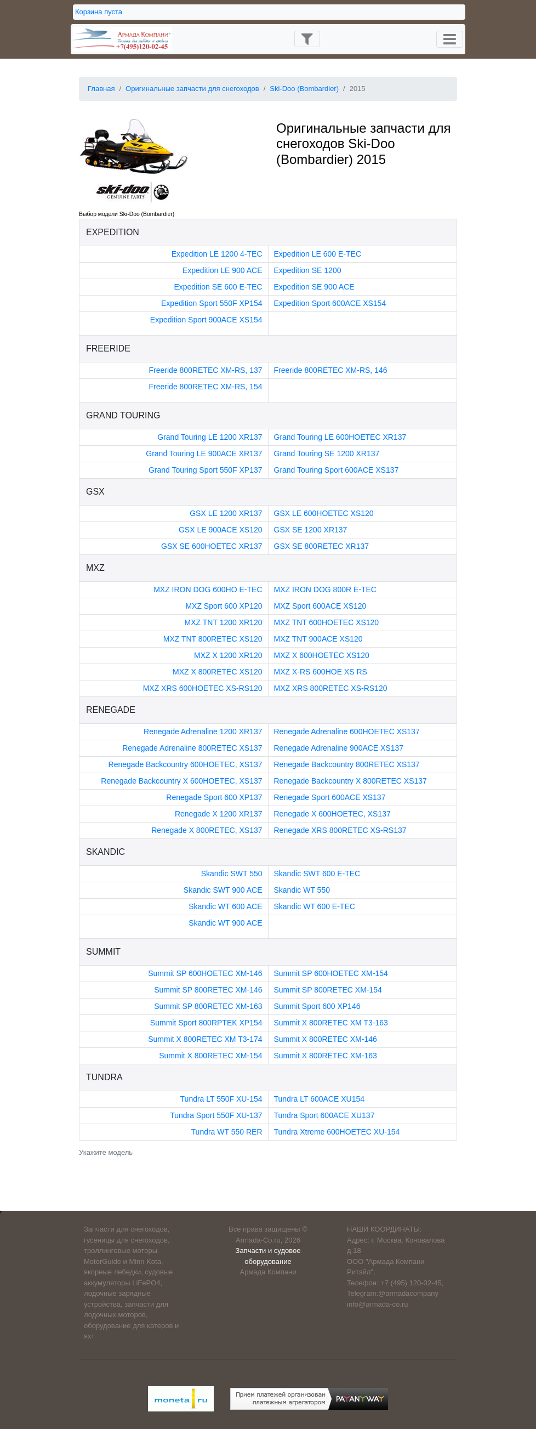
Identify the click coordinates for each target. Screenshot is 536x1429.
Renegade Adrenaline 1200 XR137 (203, 731)
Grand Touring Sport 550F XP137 (206, 470)
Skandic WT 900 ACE (225, 922)
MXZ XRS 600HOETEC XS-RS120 (203, 688)
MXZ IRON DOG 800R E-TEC (325, 589)
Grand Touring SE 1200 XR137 (327, 453)
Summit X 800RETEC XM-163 (325, 1055)
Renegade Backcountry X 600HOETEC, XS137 (181, 780)
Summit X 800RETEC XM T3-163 (331, 1022)
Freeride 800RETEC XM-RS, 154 (206, 386)
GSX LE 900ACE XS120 (221, 529)
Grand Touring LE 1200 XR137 (209, 437)
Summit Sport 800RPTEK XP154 (206, 1022)
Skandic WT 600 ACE (225, 906)
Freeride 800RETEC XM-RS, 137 (206, 370)
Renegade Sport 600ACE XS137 (330, 797)
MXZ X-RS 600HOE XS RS (320, 671)
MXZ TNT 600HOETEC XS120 (326, 622)
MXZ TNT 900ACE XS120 (318, 638)
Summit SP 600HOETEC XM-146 (205, 973)
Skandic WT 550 (302, 890)
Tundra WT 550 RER (227, 1131)
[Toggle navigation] (307, 39)
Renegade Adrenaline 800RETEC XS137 (192, 748)
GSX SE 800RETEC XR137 (321, 546)
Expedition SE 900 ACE (314, 286)
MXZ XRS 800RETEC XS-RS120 (330, 688)
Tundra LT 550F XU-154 (221, 1099)
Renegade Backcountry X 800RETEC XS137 (350, 780)
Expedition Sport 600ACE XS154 (330, 303)
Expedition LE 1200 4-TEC (217, 253)
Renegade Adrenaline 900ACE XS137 (339, 748)
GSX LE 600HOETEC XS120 (324, 513)
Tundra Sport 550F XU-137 (216, 1115)
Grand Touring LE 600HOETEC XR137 (340, 437)
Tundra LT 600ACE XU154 (319, 1099)
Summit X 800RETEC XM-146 (325, 1039)
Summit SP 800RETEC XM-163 (208, 1006)
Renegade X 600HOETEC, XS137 (332, 813)
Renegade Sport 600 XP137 (214, 797)
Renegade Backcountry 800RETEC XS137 (347, 764)
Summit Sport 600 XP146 (317, 1006)
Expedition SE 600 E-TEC (218, 286)
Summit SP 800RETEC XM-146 (208, 989)
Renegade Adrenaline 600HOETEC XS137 (347, 731)
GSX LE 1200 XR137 (226, 513)
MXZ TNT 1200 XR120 (224, 622)
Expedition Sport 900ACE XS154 (206, 319)
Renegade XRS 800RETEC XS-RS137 (340, 830)
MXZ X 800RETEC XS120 (217, 671)
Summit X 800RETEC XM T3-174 (205, 1039)
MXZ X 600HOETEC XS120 (321, 655)
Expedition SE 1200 (307, 270)
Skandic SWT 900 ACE (223, 890)
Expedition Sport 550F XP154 (211, 303)
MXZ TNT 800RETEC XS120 (213, 638)
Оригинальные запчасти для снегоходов (192, 88)
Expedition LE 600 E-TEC (318, 253)
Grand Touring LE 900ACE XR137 (204, 453)
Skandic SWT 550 (232, 873)
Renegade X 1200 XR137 (219, 813)
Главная (101, 88)
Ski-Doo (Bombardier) (304, 88)
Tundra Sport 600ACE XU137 (324, 1115)
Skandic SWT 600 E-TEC (317, 873)
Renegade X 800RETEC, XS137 (206, 830)
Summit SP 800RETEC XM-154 (328, 989)
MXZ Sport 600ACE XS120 (320, 606)
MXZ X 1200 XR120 (228, 655)
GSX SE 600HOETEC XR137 (211, 546)
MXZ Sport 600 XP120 (223, 606)
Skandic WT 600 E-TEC (314, 906)
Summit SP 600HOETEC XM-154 (331, 973)
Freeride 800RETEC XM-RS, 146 (330, 370)
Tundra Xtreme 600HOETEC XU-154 (337, 1131)
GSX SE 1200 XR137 (310, 529)
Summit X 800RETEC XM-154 (210, 1055)
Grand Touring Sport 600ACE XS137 (336, 470)
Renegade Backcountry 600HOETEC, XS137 (186, 764)
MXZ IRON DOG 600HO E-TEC (207, 589)
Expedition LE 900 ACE (223, 270)
